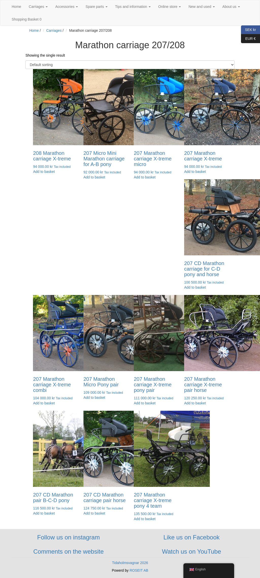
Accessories (66, 7)
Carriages (38, 7)
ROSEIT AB (139, 570)
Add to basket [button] (44, 172)
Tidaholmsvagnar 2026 (130, 563)
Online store (169, 7)
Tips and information (133, 7)
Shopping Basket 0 (27, 19)
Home (16, 7)
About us (231, 7)
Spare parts (96, 7)
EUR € (248, 38)
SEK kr (248, 29)
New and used (201, 7)
